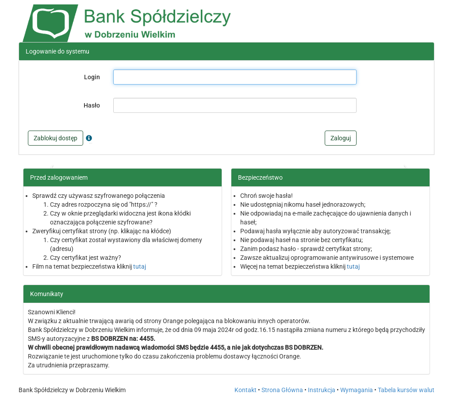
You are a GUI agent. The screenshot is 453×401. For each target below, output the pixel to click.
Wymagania (356, 389)
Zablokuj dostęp (55, 138)
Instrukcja (321, 389)
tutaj (139, 266)
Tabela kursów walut (406, 389)
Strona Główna (282, 389)
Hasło (92, 105)
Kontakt (245, 389)
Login (92, 77)
